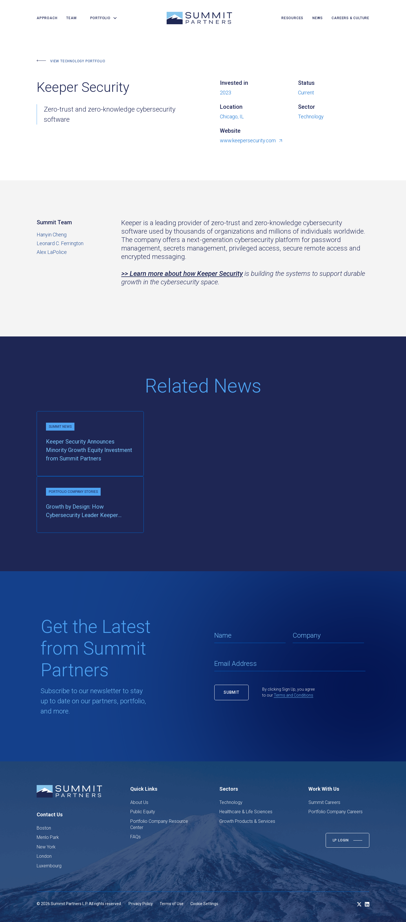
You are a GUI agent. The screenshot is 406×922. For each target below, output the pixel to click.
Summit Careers (324, 802)
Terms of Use (172, 903)
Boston (44, 828)
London (44, 856)
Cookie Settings (204, 903)
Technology (230, 802)
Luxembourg (49, 865)
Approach (47, 18)
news (317, 18)
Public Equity (142, 811)
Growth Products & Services (247, 821)
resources (292, 18)
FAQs (135, 836)
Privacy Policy (141, 903)
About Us (139, 802)
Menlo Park (48, 837)
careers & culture (350, 18)
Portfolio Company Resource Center (159, 824)
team (71, 18)
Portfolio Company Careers (335, 811)
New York (46, 847)
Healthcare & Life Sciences (245, 811)
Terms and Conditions (293, 695)
